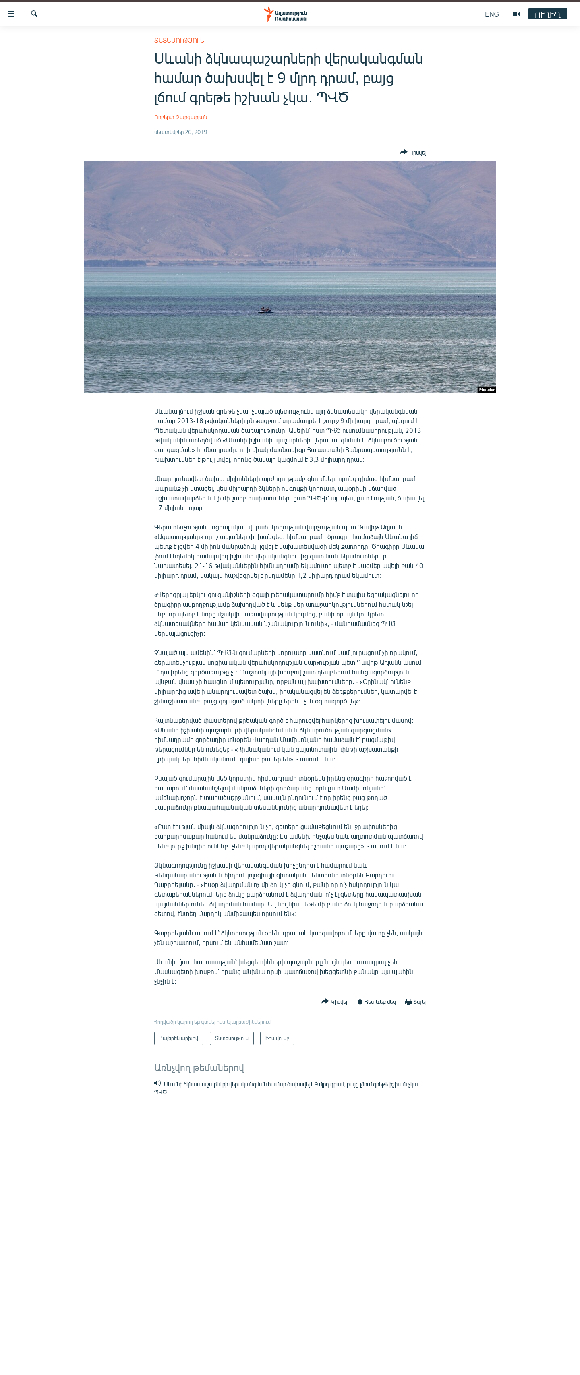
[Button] (413, 152)
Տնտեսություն (179, 40)
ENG (492, 14)
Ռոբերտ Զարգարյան (180, 117)
